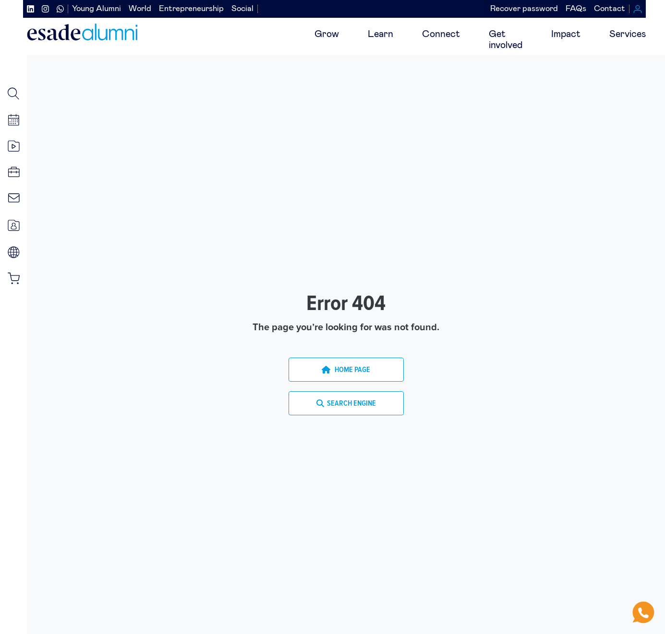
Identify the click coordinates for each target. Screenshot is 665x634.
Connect (441, 34)
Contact (609, 9)
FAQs (576, 9)
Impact (565, 34)
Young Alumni (96, 9)
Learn (380, 34)
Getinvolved (505, 39)
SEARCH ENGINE (346, 403)
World (140, 9)
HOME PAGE (346, 369)
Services (627, 34)
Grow (326, 34)
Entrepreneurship (191, 9)
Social (242, 9)
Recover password (524, 9)
